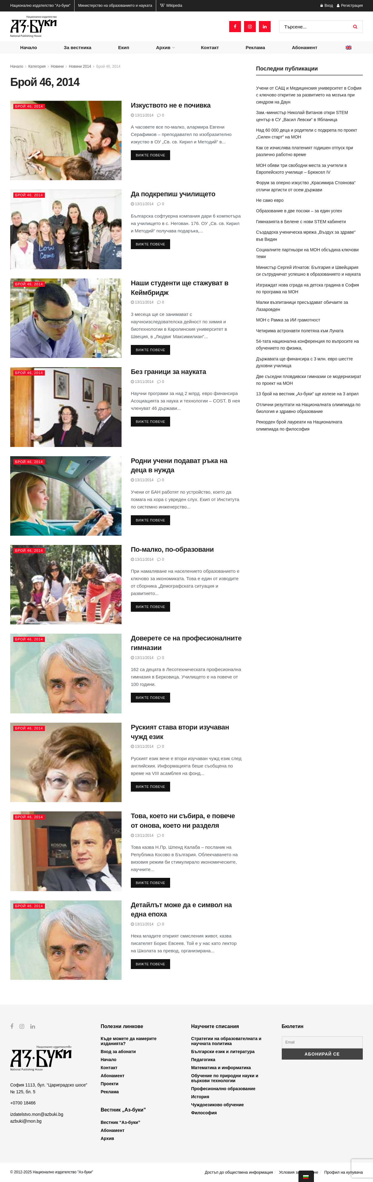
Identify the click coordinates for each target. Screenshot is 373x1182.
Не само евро (270, 200)
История (200, 1096)
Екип (123, 47)
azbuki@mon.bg (25, 1121)
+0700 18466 (23, 1102)
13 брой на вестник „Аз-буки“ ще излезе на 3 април (307, 393)
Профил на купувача (343, 1172)
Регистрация (350, 5)
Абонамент (304, 47)
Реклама (255, 47)
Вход (326, 5)
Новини (57, 66)
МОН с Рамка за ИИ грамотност (288, 319)
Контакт (210, 47)
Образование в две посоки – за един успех (299, 210)
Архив (163, 47)
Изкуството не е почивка (171, 105)
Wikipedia (171, 5)
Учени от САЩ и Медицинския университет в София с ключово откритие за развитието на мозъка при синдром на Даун (309, 95)
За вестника (77, 47)
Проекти (109, 1083)
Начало (28, 47)
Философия (204, 1112)
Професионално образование (223, 1088)
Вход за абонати (118, 1051)
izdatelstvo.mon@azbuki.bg (36, 1114)
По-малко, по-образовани (172, 549)
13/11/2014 (142, 115)
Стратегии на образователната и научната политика (226, 1041)
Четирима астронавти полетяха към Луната (299, 330)
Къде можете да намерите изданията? (128, 1041)
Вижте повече (150, 155)
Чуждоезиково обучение (217, 1104)
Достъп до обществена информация (239, 1172)
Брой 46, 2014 (108, 66)
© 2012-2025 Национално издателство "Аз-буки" (51, 1172)
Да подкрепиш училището (173, 194)
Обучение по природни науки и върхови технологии (224, 1078)
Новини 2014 (80, 66)
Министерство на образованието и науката (115, 5)
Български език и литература (223, 1051)
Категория (37, 66)
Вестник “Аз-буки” (120, 1122)
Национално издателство (40, 5)
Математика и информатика (221, 1067)
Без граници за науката (168, 372)
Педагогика (203, 1059)
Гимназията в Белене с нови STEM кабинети (301, 221)
